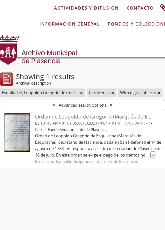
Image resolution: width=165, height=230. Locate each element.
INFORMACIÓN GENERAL (69, 24)
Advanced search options (82, 105)
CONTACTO (140, 8)
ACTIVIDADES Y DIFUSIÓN (86, 8)
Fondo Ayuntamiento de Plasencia (78, 129)
